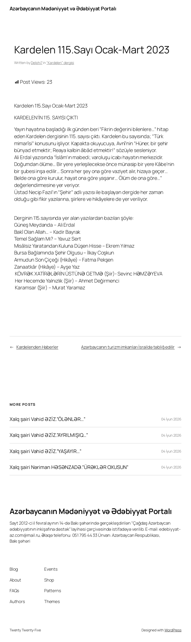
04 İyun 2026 (171, 419)
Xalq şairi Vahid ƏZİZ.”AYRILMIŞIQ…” (49, 435)
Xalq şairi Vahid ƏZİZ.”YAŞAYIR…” (45, 451)
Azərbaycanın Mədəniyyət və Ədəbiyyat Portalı (63, 8)
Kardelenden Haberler (37, 347)
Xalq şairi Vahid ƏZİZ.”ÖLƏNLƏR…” (47, 419)
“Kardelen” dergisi (60, 62)
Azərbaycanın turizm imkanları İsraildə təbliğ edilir (128, 347)
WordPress (172, 630)
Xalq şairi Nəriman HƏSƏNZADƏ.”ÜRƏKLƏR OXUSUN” (69, 467)
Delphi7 (36, 62)
